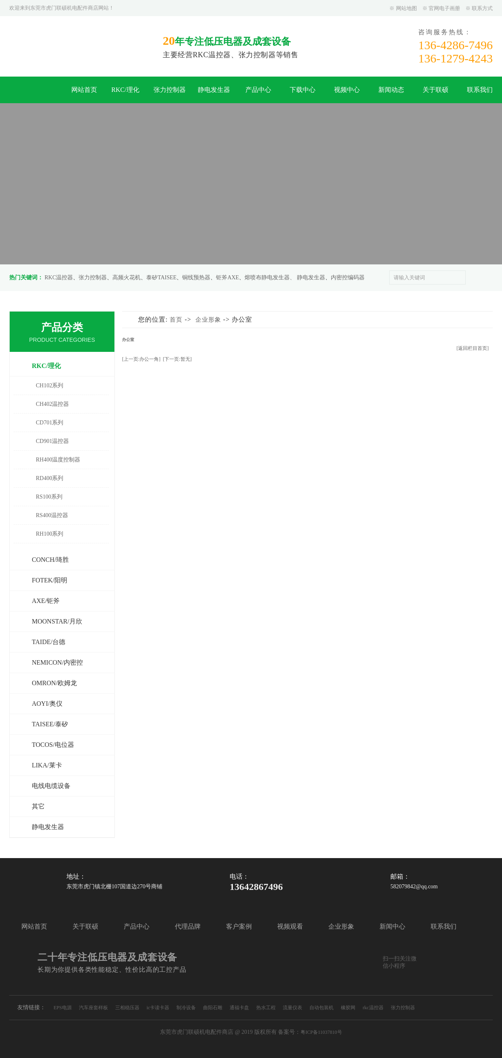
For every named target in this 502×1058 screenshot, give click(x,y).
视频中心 (347, 89)
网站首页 (84, 89)
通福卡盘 (239, 1007)
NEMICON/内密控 (57, 662)
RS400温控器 (52, 515)
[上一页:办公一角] (141, 359)
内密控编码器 (348, 277)
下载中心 (302, 89)
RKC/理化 (125, 89)
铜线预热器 (196, 277)
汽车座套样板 (93, 1007)
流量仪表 (292, 1007)
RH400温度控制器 (58, 460)
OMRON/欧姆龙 (54, 683)
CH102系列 (49, 385)
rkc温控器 (373, 1007)
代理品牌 (188, 926)
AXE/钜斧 (46, 600)
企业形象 (208, 319)
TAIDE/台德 (48, 641)
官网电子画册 (444, 8)
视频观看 (290, 926)
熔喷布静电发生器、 (270, 277)
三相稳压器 (127, 1007)
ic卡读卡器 (158, 1007)
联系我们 (480, 89)
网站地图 (406, 8)
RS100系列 (49, 497)
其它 (38, 806)
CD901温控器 (52, 441)
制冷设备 (186, 1007)
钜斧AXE (227, 277)
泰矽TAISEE (161, 277)
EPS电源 (63, 1007)
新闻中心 (392, 926)
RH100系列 (49, 534)
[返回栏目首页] (472, 348)
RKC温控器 (59, 277)
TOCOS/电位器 (53, 744)
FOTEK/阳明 (49, 580)
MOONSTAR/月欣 (57, 621)
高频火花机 (126, 277)
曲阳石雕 (212, 1007)
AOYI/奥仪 (47, 703)
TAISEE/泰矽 (50, 724)
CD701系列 (49, 423)
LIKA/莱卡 (47, 765)
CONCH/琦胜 (50, 559)
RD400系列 (49, 478)
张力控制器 (170, 89)
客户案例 (239, 926)
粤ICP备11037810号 (321, 1032)
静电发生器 (214, 89)
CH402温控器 (52, 404)
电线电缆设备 (51, 785)
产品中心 (258, 89)
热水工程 (266, 1007)
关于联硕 (435, 89)
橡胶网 (348, 1007)
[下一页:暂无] (177, 359)
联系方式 (482, 8)
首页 (176, 319)
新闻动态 (391, 89)
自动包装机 (321, 1007)
